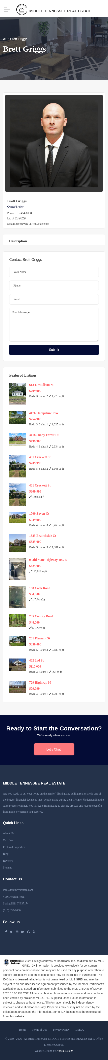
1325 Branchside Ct (42, 535)
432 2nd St (36, 660)
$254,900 (35, 419)
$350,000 (35, 644)
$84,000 (34, 594)
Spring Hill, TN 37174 (16, 903)
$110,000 (35, 666)
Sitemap (7, 867)
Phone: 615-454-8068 (19, 213)
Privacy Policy (61, 1029)
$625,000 (35, 565)
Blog (5, 853)
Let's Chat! (54, 749)
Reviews (8, 860)
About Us (8, 833)
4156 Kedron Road (14, 896)
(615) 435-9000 (12, 910)
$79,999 (34, 688)
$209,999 (35, 463)
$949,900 (35, 519)
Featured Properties (14, 847)
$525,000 (35, 541)
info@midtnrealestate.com (18, 889)
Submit (54, 349)
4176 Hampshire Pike (44, 413)
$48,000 (34, 622)
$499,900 (35, 441)
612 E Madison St (41, 384)
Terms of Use (39, 1029)
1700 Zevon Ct (39, 513)
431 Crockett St (39, 457)
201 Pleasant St (39, 638)
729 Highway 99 (40, 682)
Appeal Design (65, 1050)
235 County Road (41, 616)
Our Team (8, 840)
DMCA (79, 1029)
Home (22, 1029)
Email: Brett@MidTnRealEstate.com (28, 223)
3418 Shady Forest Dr (44, 435)
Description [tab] (18, 241)
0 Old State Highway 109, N (48, 559)
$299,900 (35, 390)
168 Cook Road (39, 588)
